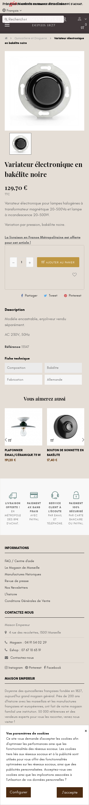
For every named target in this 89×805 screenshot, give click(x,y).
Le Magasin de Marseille (22, 568)
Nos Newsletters (16, 588)
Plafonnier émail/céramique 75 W (23, 452)
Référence (12, 347)
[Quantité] (21, 262)
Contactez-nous (22, 658)
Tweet (53, 296)
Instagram (16, 668)
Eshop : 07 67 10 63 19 (25, 650)
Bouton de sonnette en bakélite (65, 452)
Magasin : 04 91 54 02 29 (28, 642)
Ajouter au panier (58, 262)
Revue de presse (17, 581)
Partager (31, 296)
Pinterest (75, 296)
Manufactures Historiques (23, 574)
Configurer (18, 792)
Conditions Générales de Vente (27, 601)
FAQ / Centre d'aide (19, 561)
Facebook (54, 668)
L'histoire (11, 594)
